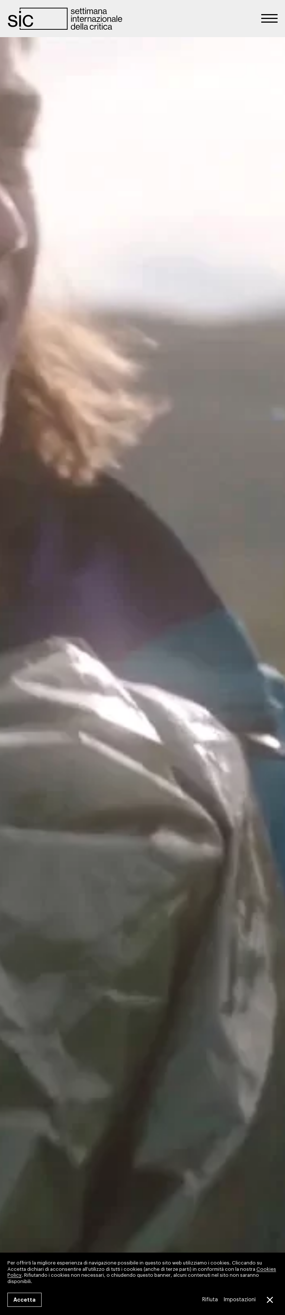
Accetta (24, 1299)
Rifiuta (210, 1299)
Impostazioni (239, 1299)
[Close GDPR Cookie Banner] (269, 1299)
